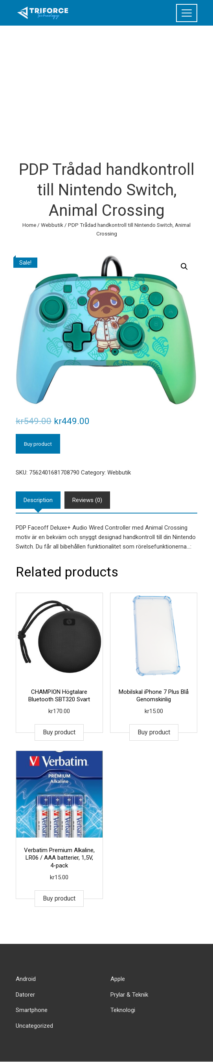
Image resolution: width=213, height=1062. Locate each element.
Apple (117, 978)
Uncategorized (34, 1025)
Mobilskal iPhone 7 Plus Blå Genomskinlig (154, 695)
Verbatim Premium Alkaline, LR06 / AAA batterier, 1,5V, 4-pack (59, 858)
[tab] (38, 500)
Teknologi (122, 1010)
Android (26, 978)
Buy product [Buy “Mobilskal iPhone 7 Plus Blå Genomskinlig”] (154, 732)
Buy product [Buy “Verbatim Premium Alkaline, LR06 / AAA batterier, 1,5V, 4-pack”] (59, 898)
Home (29, 225)
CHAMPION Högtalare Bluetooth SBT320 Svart (59, 695)
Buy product (38, 444)
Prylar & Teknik (129, 994)
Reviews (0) (87, 500)
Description (38, 500)
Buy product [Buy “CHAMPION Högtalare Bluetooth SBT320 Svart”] (59, 732)
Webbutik (52, 225)
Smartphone (32, 1010)
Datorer (25, 994)
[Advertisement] (106, 85)
